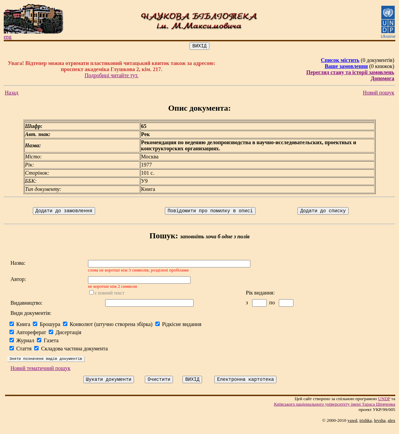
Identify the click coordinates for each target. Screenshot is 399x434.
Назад (11, 93)
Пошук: (164, 237)
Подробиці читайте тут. (111, 76)
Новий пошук (378, 93)
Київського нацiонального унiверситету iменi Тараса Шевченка (334, 411)
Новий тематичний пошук (40, 374)
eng (8, 37)
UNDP (384, 405)
